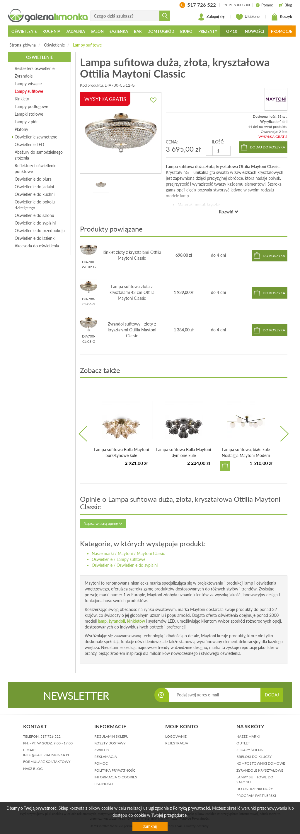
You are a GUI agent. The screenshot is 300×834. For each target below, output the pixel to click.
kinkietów (136, 621)
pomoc (101, 763)
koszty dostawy (109, 743)
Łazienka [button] (119, 31)
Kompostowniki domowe (260, 763)
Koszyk (281, 16)
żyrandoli (117, 621)
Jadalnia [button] (75, 31)
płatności (103, 784)
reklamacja (105, 756)
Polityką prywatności (191, 808)
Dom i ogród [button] (160, 31)
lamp (102, 621)
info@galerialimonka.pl (46, 755)
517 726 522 (50, 736)
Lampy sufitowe (87, 44)
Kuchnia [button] (51, 31)
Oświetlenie (54, 44)
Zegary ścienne (250, 750)
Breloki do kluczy (254, 756)
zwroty (101, 750)
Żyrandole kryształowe (259, 770)
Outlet (243, 743)
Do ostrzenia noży (254, 789)
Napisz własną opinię (102, 523)
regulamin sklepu (111, 736)
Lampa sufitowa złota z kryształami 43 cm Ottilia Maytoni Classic (132, 292)
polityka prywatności (115, 770)
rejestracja (176, 743)
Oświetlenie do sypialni (137, 565)
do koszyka (274, 256)
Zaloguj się (211, 16)
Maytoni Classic (151, 553)
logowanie (176, 736)
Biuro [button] (186, 31)
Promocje (281, 31)
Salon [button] (97, 31)
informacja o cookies (115, 777)
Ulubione (248, 16)
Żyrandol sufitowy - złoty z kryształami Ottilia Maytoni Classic (132, 329)
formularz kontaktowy (46, 761)
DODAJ (272, 694)
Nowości (254, 31)
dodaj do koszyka (267, 147)
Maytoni (125, 553)
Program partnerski (256, 795)
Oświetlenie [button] (24, 31)
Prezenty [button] (207, 31)
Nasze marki (103, 553)
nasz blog (33, 768)
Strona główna (22, 44)
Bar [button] (138, 31)
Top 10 (230, 31)
